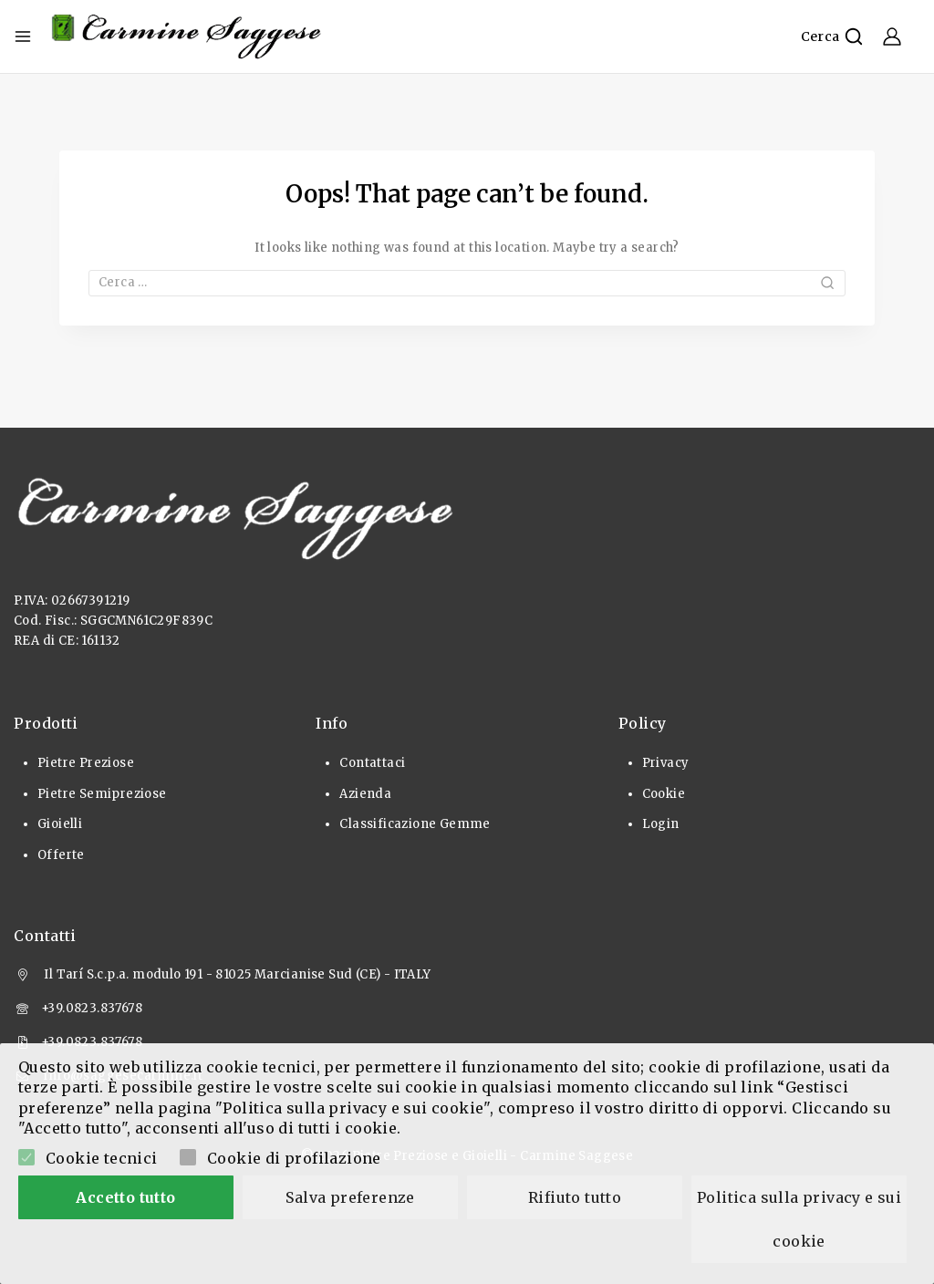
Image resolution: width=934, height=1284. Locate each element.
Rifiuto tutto (574, 1197)
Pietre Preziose (85, 763)
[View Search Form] (832, 36)
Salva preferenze (349, 1197)
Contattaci (372, 763)
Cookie (663, 794)
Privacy (666, 763)
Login (661, 824)
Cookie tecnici (102, 1158)
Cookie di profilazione (294, 1158)
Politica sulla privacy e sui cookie (801, 1219)
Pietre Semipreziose (102, 794)
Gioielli (59, 824)
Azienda (365, 794)
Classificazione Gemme (414, 824)
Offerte (61, 855)
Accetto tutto (125, 1197)
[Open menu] (23, 36)
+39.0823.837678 (91, 1008)
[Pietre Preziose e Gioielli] (187, 36)
